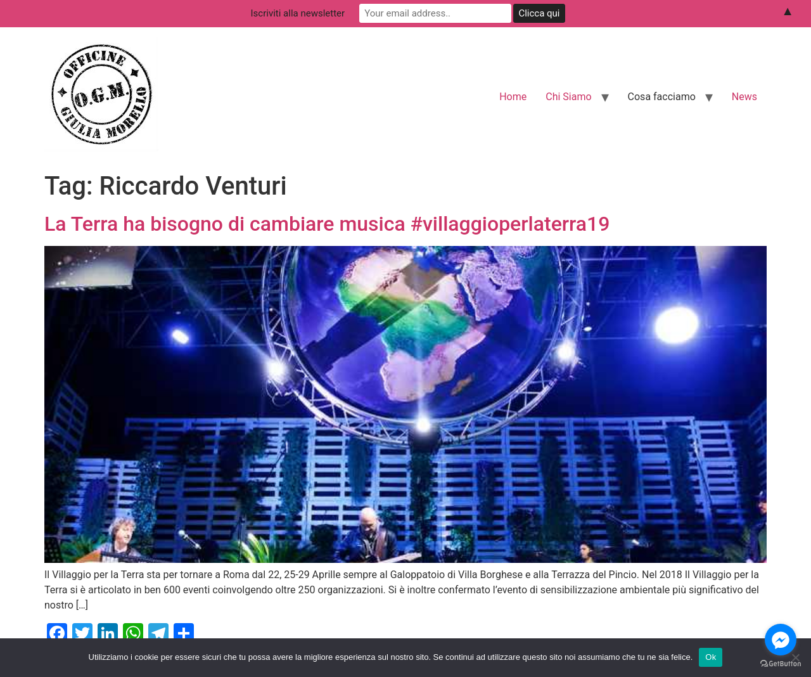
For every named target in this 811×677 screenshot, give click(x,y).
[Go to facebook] (780, 639)
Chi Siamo (568, 97)
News (744, 97)
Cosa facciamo (662, 97)
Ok (710, 657)
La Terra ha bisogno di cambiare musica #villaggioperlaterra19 (327, 224)
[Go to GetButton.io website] (780, 664)
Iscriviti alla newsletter (298, 13)
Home (513, 97)
